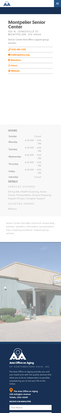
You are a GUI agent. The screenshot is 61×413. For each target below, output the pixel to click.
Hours (12, 65)
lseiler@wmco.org (19, 54)
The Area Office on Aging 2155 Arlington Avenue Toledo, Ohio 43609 (23, 394)
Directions (14, 60)
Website (14, 70)
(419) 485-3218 (17, 49)
